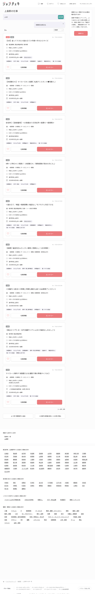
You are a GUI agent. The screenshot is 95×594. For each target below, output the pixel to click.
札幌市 (67, 465)
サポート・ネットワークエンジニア (58, 517)
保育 (5, 517)
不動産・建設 (77, 517)
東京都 (67, 453)
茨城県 (15, 456)
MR (22, 520)
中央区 (6, 483)
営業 (48, 514)
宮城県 (41, 453)
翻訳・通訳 (76, 511)
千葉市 (15, 468)
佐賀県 (6, 465)
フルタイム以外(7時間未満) (12, 500)
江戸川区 (58, 483)
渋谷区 (84, 483)
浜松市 (58, 468)
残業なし (40, 500)
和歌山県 (84, 459)
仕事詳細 (24, 67)
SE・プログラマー (27, 514)
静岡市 (49, 468)
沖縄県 (58, 465)
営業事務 (53, 520)
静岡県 (15, 459)
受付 (62, 514)
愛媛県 (6, 462)
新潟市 (32, 468)
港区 (14, 483)
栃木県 (24, 456)
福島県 (58, 453)
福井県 (84, 456)
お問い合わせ (72, 3)
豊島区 (49, 486)
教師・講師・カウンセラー (54, 511)
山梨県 (41, 456)
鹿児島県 (50, 465)
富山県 (75, 456)
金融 (82, 514)
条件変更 (61, 17)
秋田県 (32, 453)
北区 (83, 486)
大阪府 (41, 459)
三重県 (32, 459)
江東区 (75, 486)
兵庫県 (49, 459)
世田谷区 (58, 486)
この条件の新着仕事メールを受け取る (50, 416)
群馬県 (32, 456)
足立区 (6, 486)
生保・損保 (17, 523)
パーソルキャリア (37, 589)
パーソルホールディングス (23, 587)
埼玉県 (6, 456)
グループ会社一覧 (85, 588)
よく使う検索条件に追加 (18, 416)
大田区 (67, 483)
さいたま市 (25, 468)
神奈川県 (76, 453)
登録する (80, 33)
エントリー (49, 67)
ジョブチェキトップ (11, 581)
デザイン (13, 520)
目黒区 (24, 483)
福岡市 (84, 468)
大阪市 (67, 468)
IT (21, 511)
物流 (45, 520)
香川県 (15, 462)
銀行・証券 (40, 514)
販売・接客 (7, 514)
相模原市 (7, 468)
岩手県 (24, 453)
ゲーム (73, 520)
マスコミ (7, 523)
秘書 (55, 514)
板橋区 (15, 489)
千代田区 (50, 483)
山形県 (49, 453)
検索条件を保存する (41, 24)
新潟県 (67, 456)
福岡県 (84, 462)
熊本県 (24, 465)
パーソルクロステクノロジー (23, 589)
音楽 (5, 520)
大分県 (32, 465)
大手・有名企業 (51, 500)
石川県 (58, 456)
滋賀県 (67, 459)
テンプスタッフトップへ (86, 3)
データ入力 (38, 511)
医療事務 (28, 511)
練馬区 (41, 486)
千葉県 (84, 453)
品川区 (41, 483)
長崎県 (15, 465)
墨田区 (75, 483)
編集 (28, 520)
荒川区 (6, 489)
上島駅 (6, 439)
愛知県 (6, 459)
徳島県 (32, 462)
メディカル (36, 520)
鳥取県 (67, 462)
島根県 (58, 462)
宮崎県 (41, 465)
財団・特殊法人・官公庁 (37, 517)
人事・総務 (63, 520)
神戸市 (75, 468)
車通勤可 (62, 500)
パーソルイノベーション (50, 589)
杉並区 (24, 486)
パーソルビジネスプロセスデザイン (55, 587)
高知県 (24, 462)
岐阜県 (24, 459)
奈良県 (75, 459)
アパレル (13, 511)
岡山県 (41, 462)
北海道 (6, 453)
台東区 (32, 486)
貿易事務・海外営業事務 (18, 517)
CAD (16, 514)
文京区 (32, 483)
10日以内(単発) (29, 500)
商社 (80, 520)
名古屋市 (41, 468)
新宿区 (67, 486)
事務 (67, 511)
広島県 (49, 462)
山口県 (75, 462)
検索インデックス (75, 500)
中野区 (15, 486)
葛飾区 (24, 489)
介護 (5, 511)
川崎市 (75, 465)
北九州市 (7, 472)
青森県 (15, 453)
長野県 (49, 456)
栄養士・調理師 (72, 514)
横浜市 (84, 465)
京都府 (58, 459)
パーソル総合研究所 (64, 589)
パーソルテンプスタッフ (38, 587)
